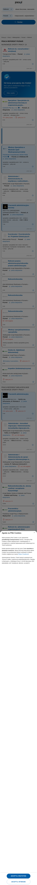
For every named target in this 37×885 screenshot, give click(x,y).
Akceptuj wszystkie (18, 876)
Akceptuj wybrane (18, 882)
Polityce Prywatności (23, 554)
